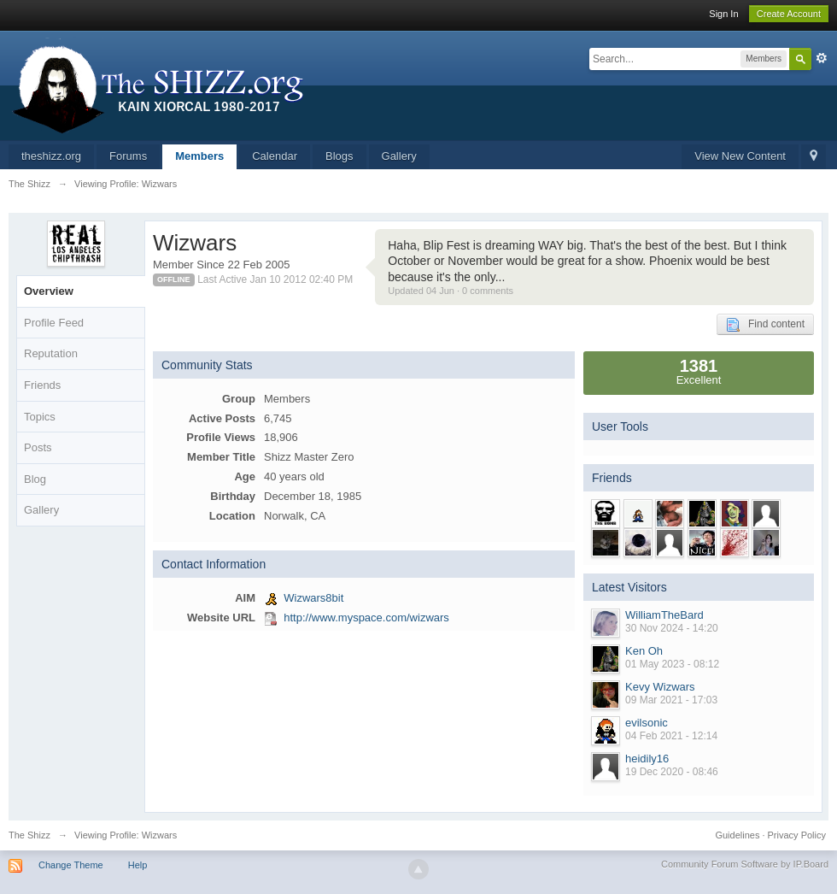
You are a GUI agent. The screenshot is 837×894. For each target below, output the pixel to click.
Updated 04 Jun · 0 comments (450, 290)
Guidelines (737, 835)
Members (199, 156)
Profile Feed (54, 322)
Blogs (339, 156)
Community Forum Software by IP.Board (744, 864)
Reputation (51, 353)
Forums (128, 156)
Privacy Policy (797, 835)
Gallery (399, 156)
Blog (35, 479)
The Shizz (29, 835)
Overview (48, 291)
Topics (40, 416)
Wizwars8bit (313, 597)
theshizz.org (51, 156)
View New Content (740, 156)
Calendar (274, 156)
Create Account (789, 14)
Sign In (723, 14)
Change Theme (70, 865)
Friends (42, 385)
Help (138, 865)
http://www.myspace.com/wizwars (366, 617)
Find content (765, 325)
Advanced (821, 58)
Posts (38, 447)
